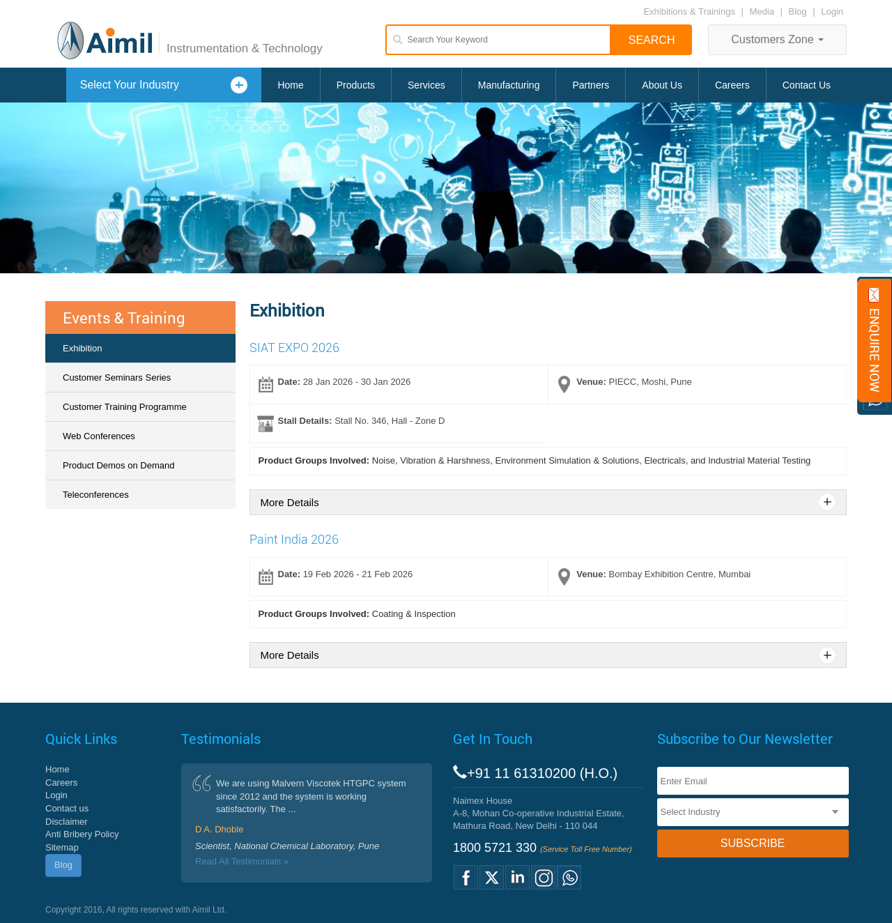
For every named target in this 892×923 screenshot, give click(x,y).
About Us (662, 85)
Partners (590, 85)
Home (290, 85)
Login (832, 11)
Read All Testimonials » (242, 861)
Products (356, 85)
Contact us (67, 808)
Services (426, 85)
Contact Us (807, 85)
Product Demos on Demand (118, 465)
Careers (732, 85)
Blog (798, 11)
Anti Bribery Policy (81, 834)
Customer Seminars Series (117, 377)
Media (763, 11)
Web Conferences (99, 436)
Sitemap (62, 847)
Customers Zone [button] (777, 39)
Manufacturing (509, 85)
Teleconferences (96, 494)
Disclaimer (66, 821)
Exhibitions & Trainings (689, 11)
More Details (290, 502)
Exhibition (82, 348)
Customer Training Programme (125, 407)
